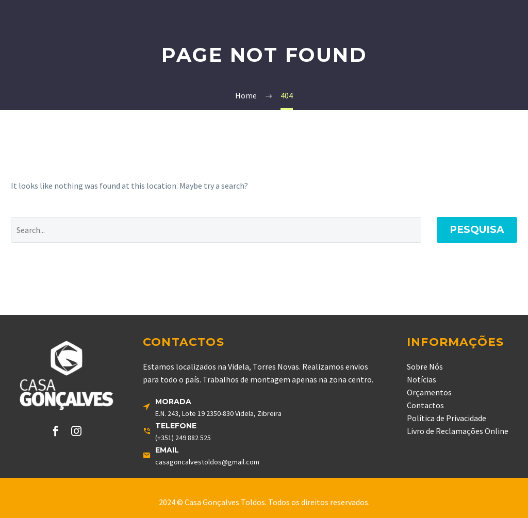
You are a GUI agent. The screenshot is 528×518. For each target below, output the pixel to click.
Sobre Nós (425, 366)
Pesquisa (477, 230)
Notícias (421, 379)
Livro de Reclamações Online (457, 431)
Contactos (425, 405)
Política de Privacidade (446, 418)
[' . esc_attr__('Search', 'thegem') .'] (216, 230)
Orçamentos (429, 392)
